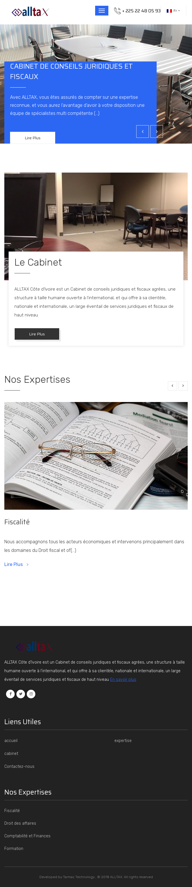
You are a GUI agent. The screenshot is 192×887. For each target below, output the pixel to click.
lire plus (37, 334)
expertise (123, 741)
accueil (11, 741)
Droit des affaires (20, 823)
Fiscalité (17, 522)
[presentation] (142, 131)
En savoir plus (123, 679)
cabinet (11, 753)
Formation (13, 848)
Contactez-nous (19, 766)
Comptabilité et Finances (27, 836)
